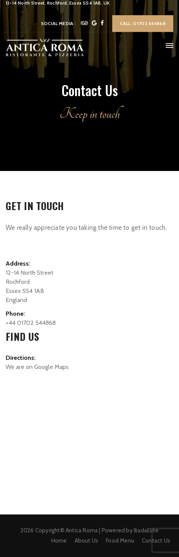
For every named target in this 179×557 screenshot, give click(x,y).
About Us (87, 540)
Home (59, 540)
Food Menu (120, 540)
